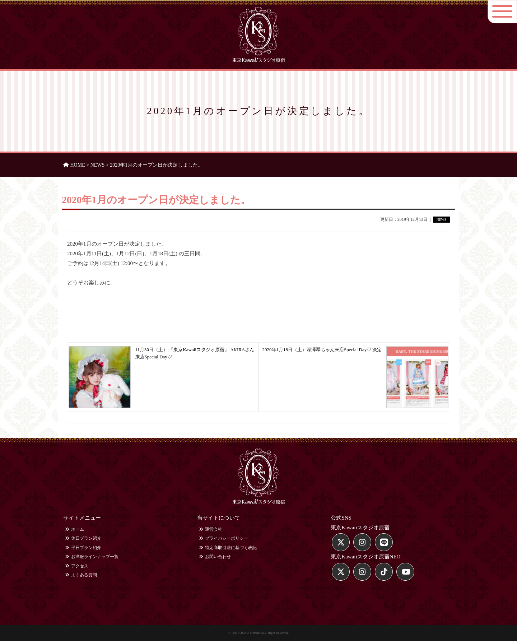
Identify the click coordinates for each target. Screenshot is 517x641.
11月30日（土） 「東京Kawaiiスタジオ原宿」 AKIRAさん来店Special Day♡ (161, 357)
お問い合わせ (215, 556)
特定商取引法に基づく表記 (228, 547)
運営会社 (210, 529)
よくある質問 (81, 574)
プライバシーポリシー (223, 538)
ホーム (74, 529)
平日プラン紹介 (83, 547)
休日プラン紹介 (83, 538)
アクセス (76, 565)
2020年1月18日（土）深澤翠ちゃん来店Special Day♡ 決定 (355, 357)
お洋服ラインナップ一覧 (91, 556)
